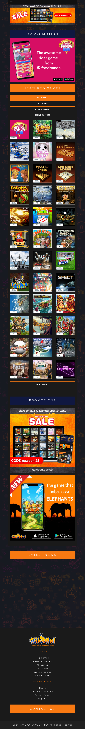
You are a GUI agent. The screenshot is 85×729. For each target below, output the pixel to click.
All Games (42, 98)
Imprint (42, 698)
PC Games (42, 103)
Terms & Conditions (43, 691)
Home (42, 688)
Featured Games (42, 661)
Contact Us (42, 709)
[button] (15, 21)
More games (42, 384)
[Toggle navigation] (11, 2)
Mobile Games (42, 115)
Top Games (42, 658)
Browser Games (42, 109)
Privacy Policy (43, 695)
